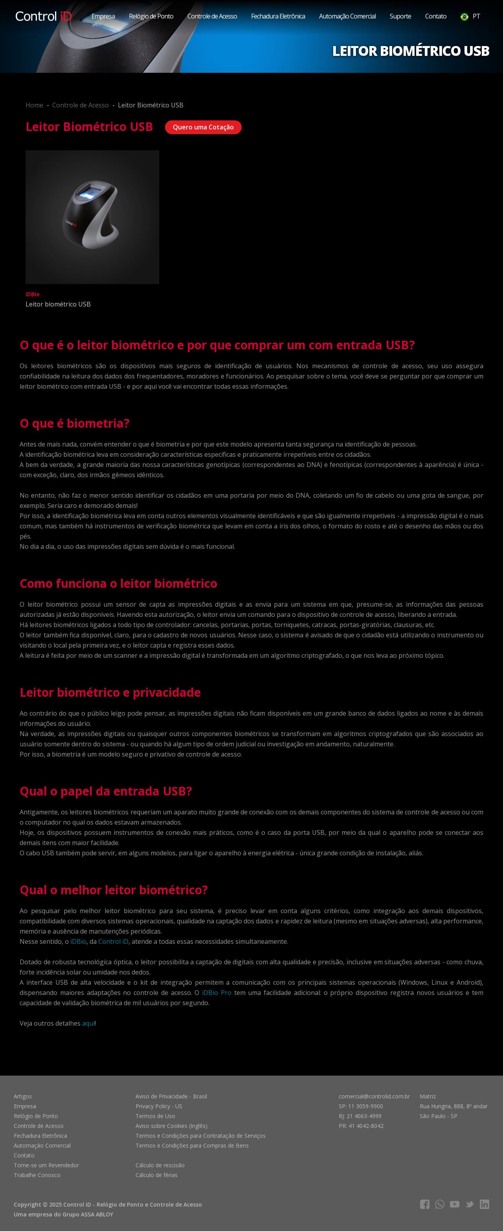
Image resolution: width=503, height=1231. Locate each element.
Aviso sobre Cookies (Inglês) (171, 1125)
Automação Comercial (347, 16)
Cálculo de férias (157, 1175)
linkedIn (484, 1204)
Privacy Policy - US (159, 1106)
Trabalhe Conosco (37, 1175)
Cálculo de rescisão (160, 1165)
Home (34, 105)
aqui (88, 1023)
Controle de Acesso (212, 16)
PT (470, 16)
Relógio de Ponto (151, 16)
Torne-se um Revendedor (46, 1165)
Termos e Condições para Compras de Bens (192, 1145)
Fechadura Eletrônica (278, 16)
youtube (454, 1204)
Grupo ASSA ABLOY (87, 1214)
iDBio (78, 941)
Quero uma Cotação (203, 127)
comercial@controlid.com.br (374, 1096)
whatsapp (439, 1204)
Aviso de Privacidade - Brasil (171, 1096)
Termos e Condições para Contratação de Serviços (201, 1135)
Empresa (103, 16)
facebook (425, 1204)
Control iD (113, 941)
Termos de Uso (155, 1116)
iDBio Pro (216, 992)
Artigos (23, 1096)
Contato (435, 16)
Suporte (400, 16)
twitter (469, 1204)
